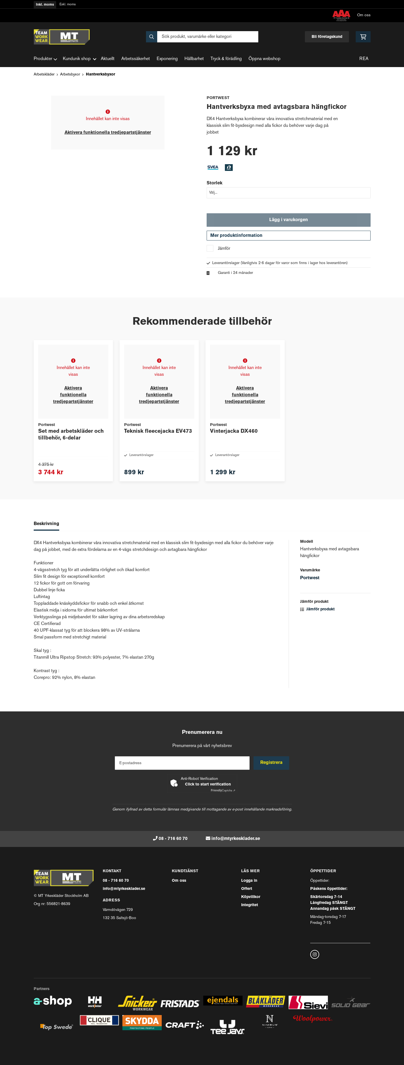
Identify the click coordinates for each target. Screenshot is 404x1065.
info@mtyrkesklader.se (235, 839)
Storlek (214, 183)
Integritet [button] (249, 905)
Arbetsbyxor (70, 74)
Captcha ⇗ (223, 790)
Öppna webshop (264, 59)
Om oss (364, 15)
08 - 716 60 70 (173, 839)
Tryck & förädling (226, 59)
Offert (246, 889)
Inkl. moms (45, 4)
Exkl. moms (68, 4)
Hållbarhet (194, 59)
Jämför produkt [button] (317, 619)
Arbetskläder (44, 74)
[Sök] (202, 36)
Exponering (167, 59)
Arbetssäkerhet (135, 59)
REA (363, 59)
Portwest (309, 588)
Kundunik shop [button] (79, 59)
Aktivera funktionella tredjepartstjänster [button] (108, 133)
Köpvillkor (250, 897)
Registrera (272, 763)
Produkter (45, 59)
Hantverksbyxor (100, 74)
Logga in (249, 881)
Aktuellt (108, 59)
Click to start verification (208, 784)
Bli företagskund (327, 37)
